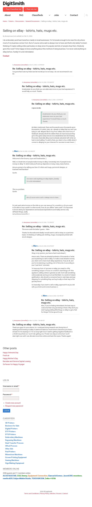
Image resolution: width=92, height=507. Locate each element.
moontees (77, 476)
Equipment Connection (37, 476)
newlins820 (8, 478)
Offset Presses (11, 446)
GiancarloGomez (55, 476)
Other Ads (9, 449)
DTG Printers (10, 434)
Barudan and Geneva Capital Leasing (17, 361)
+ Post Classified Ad (12, 9)
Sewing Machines (12, 460)
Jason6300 (68, 476)
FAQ (21, 15)
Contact (74, 15)
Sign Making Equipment (14, 463)
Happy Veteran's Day (10, 353)
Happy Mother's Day (10, 358)
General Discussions (33, 21)
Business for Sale (12, 426)
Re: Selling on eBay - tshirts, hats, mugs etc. (34, 68)
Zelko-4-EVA (50, 478)
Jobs (56, 15)
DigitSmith (13, 3)
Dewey (24, 476)
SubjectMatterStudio (22, 478)
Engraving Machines (13, 440)
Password (7, 394)
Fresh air (6, 355)
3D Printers (9, 423)
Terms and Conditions (31, 493)
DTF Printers (10, 432)
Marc (16, 151)
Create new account (13, 403)
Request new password (14, 406)
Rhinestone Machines (13, 454)
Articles (52, 493)
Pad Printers (10, 452)
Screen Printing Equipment (16, 457)
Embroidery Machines (14, 437)
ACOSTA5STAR (9, 476)
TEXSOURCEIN (38, 478)
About (8, 15)
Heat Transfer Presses (14, 443)
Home (5, 21)
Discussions (19, 21)
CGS (19, 476)
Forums (11, 21)
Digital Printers (11, 429)
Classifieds (37, 15)
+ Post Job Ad (30, 9)
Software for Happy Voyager (14, 364)
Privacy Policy (44, 493)
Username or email (11, 386)
